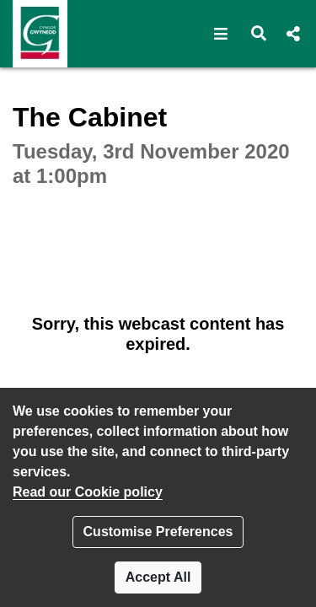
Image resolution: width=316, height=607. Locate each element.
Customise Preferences (158, 531)
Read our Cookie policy (88, 492)
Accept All (158, 577)
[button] (221, 34)
